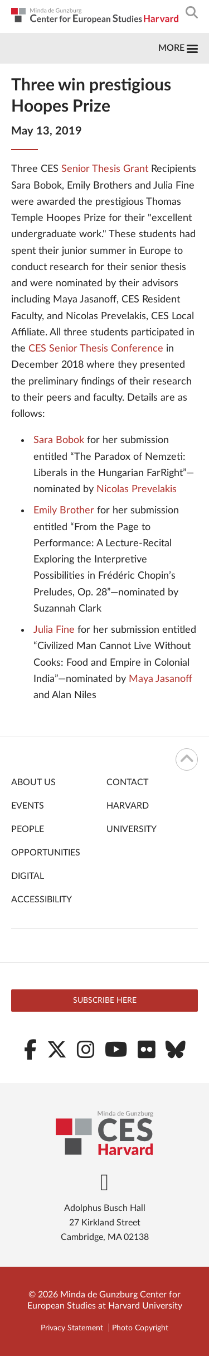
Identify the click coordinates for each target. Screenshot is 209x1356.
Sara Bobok (58, 440)
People (27, 829)
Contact (127, 782)
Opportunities (45, 852)
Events (27, 805)
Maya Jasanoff (160, 679)
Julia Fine (54, 630)
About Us (33, 782)
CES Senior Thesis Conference (95, 349)
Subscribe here (105, 1000)
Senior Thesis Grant (104, 169)
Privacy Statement (72, 1328)
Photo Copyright (140, 1328)
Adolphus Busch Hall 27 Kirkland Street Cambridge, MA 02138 (105, 1223)
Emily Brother (63, 511)
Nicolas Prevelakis (136, 489)
